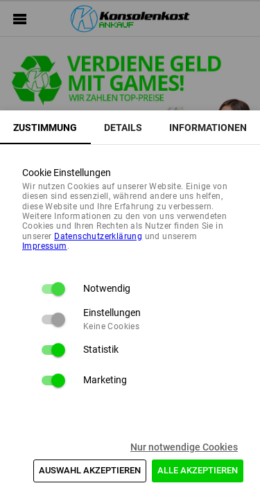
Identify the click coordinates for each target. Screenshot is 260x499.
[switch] (52, 289)
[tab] (45, 127)
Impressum (44, 246)
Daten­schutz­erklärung (98, 236)
